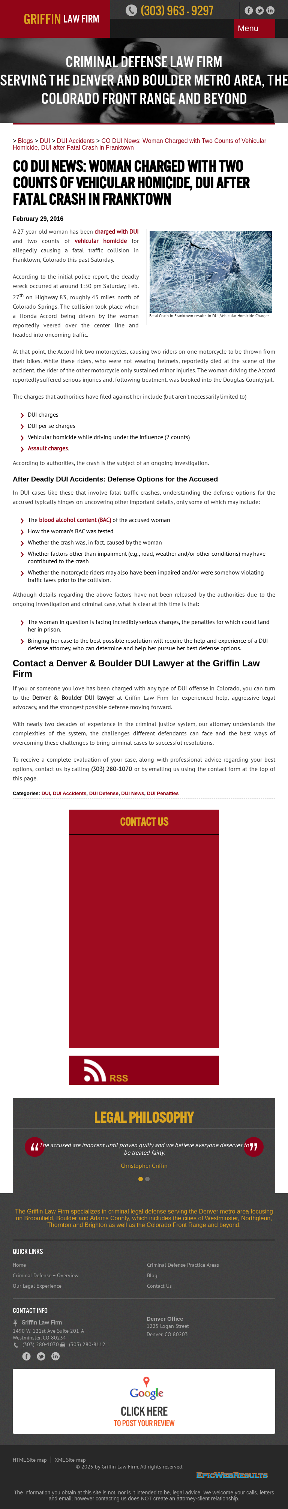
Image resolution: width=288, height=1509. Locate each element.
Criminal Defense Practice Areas (183, 1265)
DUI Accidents (75, 141)
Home (19, 1265)
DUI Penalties (163, 793)
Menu (248, 28)
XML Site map (70, 1459)
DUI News (132, 793)
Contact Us (159, 1285)
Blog (152, 1275)
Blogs (25, 141)
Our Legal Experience (37, 1285)
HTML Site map (30, 1459)
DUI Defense (103, 793)
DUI (45, 141)
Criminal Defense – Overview (45, 1275)
